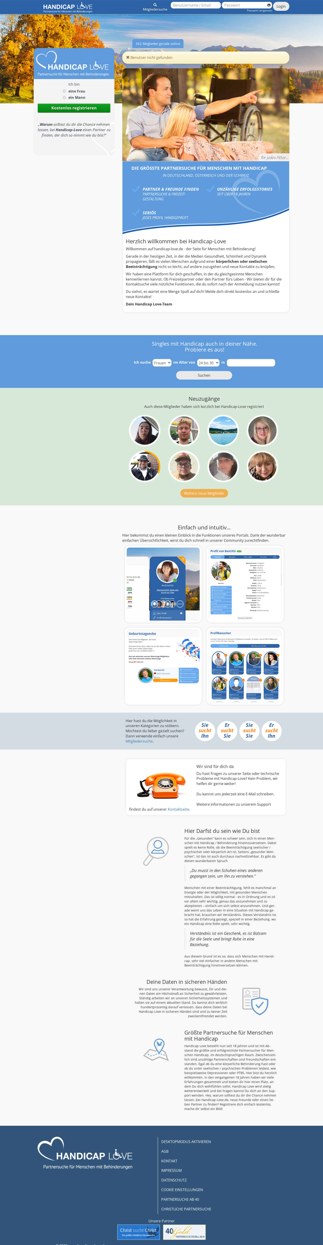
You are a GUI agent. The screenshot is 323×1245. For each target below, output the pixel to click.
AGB (164, 1151)
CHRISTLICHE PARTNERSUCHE (186, 1209)
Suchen (204, 375)
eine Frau (76, 91)
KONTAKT (169, 1161)
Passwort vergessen (259, 10)
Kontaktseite (178, 809)
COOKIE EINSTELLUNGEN (182, 1189)
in (223, 362)
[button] (155, 6)
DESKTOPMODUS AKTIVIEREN (186, 1141)
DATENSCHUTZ (174, 1180)
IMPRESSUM (171, 1170)
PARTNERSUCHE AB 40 (180, 1199)
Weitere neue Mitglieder (204, 493)
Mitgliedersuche (139, 741)
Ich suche (142, 362)
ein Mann (76, 97)
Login (281, 6)
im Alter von (184, 362)
